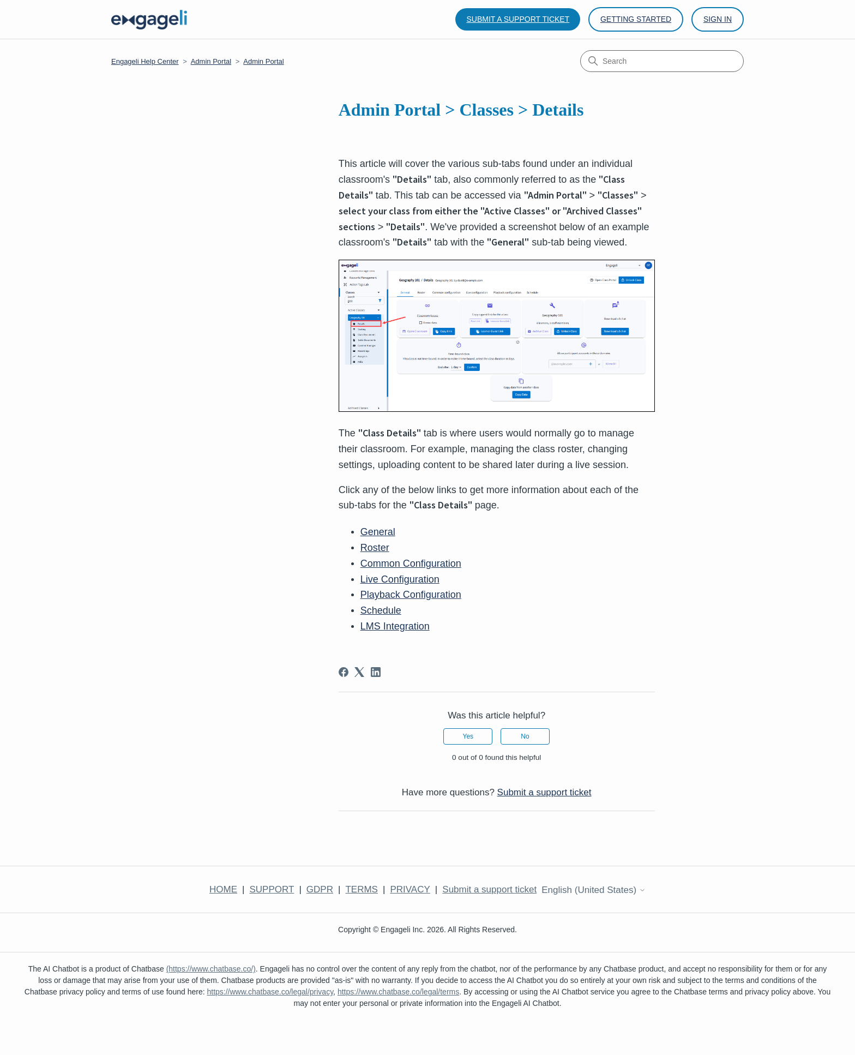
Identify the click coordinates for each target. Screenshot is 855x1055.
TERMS (361, 889)
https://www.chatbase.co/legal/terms (398, 991)
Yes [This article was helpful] (467, 736)
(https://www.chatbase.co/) (211, 968)
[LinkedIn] (376, 672)
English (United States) (593, 890)
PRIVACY (410, 889)
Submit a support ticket (517, 19)
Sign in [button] (717, 19)
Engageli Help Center (145, 61)
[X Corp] (359, 672)
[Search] (662, 61)
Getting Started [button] (635, 19)
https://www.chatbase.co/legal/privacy (270, 991)
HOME (223, 889)
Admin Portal (211, 61)
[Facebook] (343, 672)
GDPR (319, 889)
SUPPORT (271, 889)
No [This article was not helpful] (525, 736)
